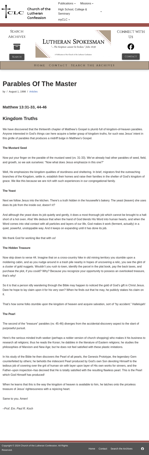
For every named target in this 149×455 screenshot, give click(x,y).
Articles (33, 91)
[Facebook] (131, 48)
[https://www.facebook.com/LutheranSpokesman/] (142, 448)
